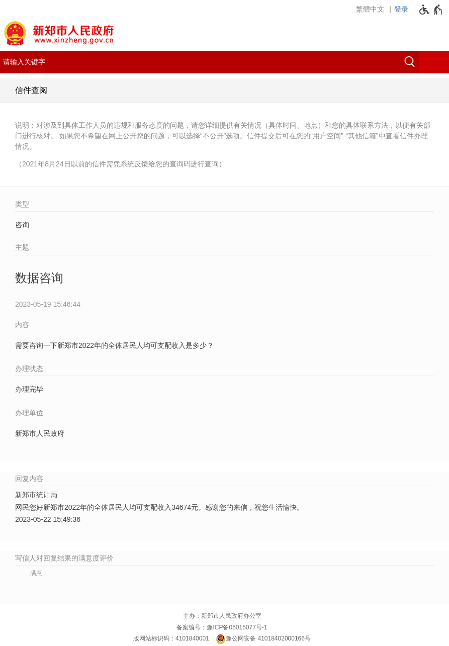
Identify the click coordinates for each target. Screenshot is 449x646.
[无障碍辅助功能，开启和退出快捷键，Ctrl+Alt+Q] (431, 10)
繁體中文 (370, 9)
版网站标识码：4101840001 (171, 638)
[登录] (403, 9)
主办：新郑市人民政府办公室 (222, 615)
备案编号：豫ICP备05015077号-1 (221, 627)
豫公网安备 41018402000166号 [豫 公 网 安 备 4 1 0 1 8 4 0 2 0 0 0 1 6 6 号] (263, 639)
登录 (401, 9)
